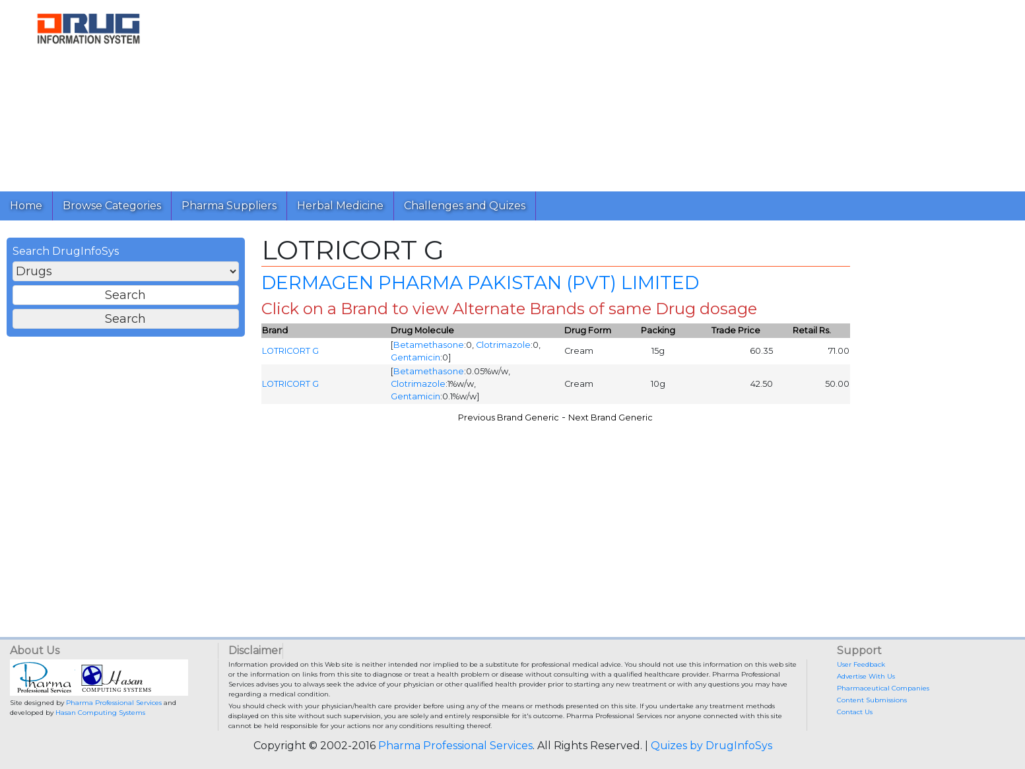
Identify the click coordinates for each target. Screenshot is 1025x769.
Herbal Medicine (340, 205)
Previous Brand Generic (508, 417)
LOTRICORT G (290, 351)
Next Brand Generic (610, 417)
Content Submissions (872, 700)
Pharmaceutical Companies (883, 688)
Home (26, 205)
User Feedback (861, 664)
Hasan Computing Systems (100, 712)
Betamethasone (428, 345)
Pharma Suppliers (229, 205)
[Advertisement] (573, 92)
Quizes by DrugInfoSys (711, 745)
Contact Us (855, 712)
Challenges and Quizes (464, 205)
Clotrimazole (503, 345)
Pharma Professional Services (114, 702)
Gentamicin (415, 357)
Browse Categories (112, 205)
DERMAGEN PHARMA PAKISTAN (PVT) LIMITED (480, 282)
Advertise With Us (866, 676)
